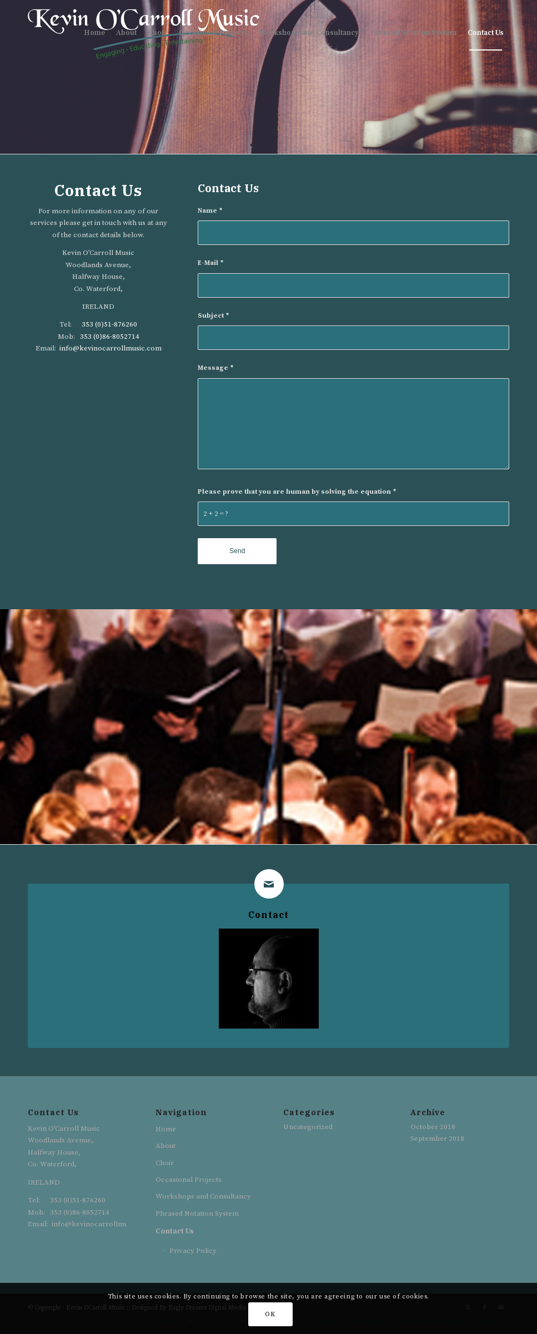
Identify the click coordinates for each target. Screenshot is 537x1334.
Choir (164, 1163)
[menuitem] (94, 33)
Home (165, 1129)
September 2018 (437, 1138)
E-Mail (210, 263)
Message (215, 368)
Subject (213, 316)
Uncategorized (308, 1126)
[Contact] (269, 884)
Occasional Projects (188, 1179)
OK (270, 1314)
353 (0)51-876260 (109, 324)
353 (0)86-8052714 (109, 336)
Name (210, 211)
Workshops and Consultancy (203, 1196)
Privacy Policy (193, 1250)
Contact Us (174, 1231)
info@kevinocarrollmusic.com (110, 348)
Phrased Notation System (197, 1213)
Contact (268, 914)
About (165, 1145)
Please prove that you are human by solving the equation (297, 492)
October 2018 (432, 1126)
